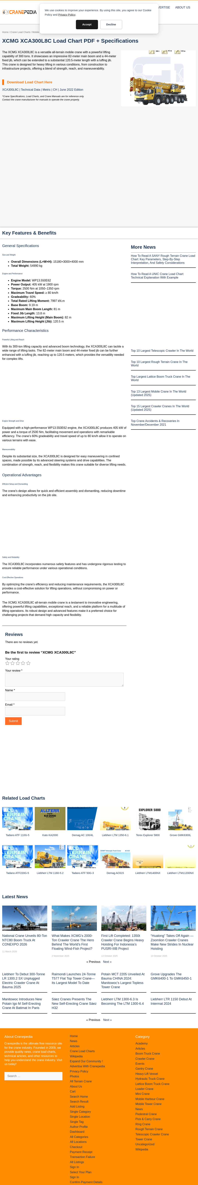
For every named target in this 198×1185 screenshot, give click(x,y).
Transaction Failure (82, 1157)
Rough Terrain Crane (149, 1129)
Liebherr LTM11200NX (180, 873)
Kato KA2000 (50, 835)
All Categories (79, 1136)
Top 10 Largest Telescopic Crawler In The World (162, 350)
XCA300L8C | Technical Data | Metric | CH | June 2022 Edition (42, 89)
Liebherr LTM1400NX (147, 873)
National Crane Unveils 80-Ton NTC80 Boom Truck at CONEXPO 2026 (24, 940)
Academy (141, 1043)
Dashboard (77, 1131)
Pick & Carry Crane (148, 1119)
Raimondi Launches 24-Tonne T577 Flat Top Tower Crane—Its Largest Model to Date (74, 978)
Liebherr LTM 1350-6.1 (115, 835)
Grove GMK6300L (180, 835)
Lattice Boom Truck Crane (152, 1083)
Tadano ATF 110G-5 (17, 835)
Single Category (80, 1111)
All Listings (77, 1162)
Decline (111, 24)
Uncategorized (144, 1144)
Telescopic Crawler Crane (152, 1134)
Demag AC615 (115, 873)
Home (5, 32)
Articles (74, 1046)
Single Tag (76, 1121)
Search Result (79, 1101)
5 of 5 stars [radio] (28, 663)
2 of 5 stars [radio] (12, 663)
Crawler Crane (144, 1058)
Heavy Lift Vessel (146, 1073)
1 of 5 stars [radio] (7, 663)
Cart (72, 1091)
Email (10, 704)
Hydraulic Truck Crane (150, 1078)
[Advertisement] (158, 137)
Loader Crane (144, 1088)
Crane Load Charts (20, 32)
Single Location (80, 1116)
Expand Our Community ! (86, 1061)
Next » (107, 961)
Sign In (74, 1167)
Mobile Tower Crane (148, 1104)
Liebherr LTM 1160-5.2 (50, 873)
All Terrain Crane (81, 1081)
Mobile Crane (39, 32)
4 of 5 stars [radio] (23, 663)
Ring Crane (142, 1124)
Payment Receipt (81, 1152)
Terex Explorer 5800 (148, 835)
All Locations (78, 1141)
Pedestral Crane (146, 1114)
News (73, 1041)
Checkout (76, 1147)
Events (140, 1063)
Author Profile (79, 1126)
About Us (182, 7)
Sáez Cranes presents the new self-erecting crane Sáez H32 (74, 1003)
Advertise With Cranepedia (87, 1066)
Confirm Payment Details (86, 1182)
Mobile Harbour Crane (149, 1099)
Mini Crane (142, 1093)
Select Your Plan (80, 1172)
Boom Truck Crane (147, 1053)
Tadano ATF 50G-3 (83, 873)
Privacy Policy (66, 14)
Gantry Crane (144, 1068)
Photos (74, 1076)
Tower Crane (143, 1139)
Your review (13, 670)
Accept (86, 24)
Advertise (162, 7)
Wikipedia (76, 1056)
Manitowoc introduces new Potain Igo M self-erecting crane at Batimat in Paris (22, 1003)
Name (10, 690)
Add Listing (77, 1106)
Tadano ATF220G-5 (17, 873)
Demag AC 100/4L (83, 835)
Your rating (12, 658)
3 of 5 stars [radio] (18, 663)
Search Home (79, 1096)
